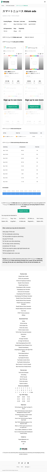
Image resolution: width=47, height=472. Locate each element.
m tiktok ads (22, 221)
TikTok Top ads (23, 377)
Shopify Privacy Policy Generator (23, 298)
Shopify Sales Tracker (23, 276)
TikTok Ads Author (23, 381)
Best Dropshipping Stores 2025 (23, 343)
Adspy (23, 321)
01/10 (28, 399)
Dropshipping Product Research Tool (23, 345)
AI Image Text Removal (23, 341)
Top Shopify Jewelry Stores (23, 360)
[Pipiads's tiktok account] (25, 463)
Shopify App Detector (23, 285)
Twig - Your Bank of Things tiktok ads (14, 218)
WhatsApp (23, 441)
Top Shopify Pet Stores (23, 357)
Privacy (18, 466)
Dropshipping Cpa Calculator (23, 289)
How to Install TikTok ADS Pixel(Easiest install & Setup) (23, 432)
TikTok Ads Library (23, 327)
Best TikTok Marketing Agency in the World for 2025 (23, 423)
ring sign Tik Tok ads (8, 239)
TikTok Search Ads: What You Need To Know (23, 408)
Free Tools (23, 310)
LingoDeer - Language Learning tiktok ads (14, 221)
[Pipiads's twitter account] (22, 463)
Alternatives (23, 334)
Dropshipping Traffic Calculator (23, 287)
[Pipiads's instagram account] (28, 463)
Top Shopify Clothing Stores (23, 362)
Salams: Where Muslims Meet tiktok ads (6, 221)
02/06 (23, 397)
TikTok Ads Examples (23, 372)
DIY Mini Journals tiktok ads (32, 218)
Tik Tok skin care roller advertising (11, 241)
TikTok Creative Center (23, 330)
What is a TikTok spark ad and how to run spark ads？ (23, 426)
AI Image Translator (23, 338)
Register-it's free (12, 106)
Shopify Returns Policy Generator (23, 306)
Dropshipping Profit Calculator (23, 294)
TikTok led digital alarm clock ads (11, 253)
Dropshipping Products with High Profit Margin (23, 350)
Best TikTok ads (23, 379)
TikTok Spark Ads (24, 325)
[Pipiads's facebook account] (19, 463)
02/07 (18, 397)
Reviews (23, 336)
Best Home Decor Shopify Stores (23, 366)
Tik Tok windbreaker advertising (11, 234)
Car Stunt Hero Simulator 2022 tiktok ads (23, 218)
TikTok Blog (23, 374)
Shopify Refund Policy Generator (23, 300)
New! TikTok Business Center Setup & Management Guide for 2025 (23, 411)
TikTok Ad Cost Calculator (23, 291)
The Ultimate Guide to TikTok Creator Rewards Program (23, 415)
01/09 (18, 401)
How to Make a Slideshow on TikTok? (23, 429)
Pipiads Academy (23, 383)
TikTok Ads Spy (23, 323)
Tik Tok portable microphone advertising (13, 236)
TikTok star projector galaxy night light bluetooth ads (16, 248)
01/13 (23, 399)
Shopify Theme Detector (23, 283)
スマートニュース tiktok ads (6, 218)
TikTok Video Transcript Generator (23, 332)
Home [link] (3, 5)
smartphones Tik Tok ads (9, 246)
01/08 (23, 401)
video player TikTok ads (9, 231)
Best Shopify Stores (23, 355)
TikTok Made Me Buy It (23, 353)
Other (31, 392)
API (23, 443)
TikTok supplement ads (9, 250)
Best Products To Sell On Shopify (23, 364)
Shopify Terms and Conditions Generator (23, 303)
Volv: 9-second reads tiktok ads (41, 218)
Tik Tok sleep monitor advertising (11, 243)
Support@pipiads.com (23, 439)
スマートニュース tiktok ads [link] (22, 5)
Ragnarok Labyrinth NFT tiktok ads (32, 221)
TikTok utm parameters (23, 278)
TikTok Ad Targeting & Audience (23, 280)
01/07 (28, 401)
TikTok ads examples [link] (10, 5)
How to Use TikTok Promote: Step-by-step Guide (23, 419)
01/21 (18, 399)
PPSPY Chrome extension (23, 313)
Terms (22, 466)
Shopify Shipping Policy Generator (23, 308)
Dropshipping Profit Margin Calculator (23, 296)
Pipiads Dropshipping (23, 347)
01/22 (28, 397)
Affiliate (23, 315)
